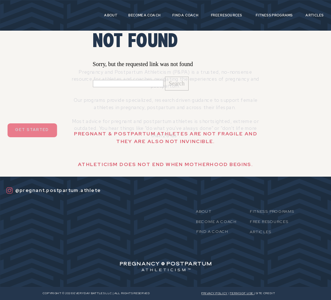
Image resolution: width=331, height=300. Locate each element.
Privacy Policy (214, 293)
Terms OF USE (242, 293)
